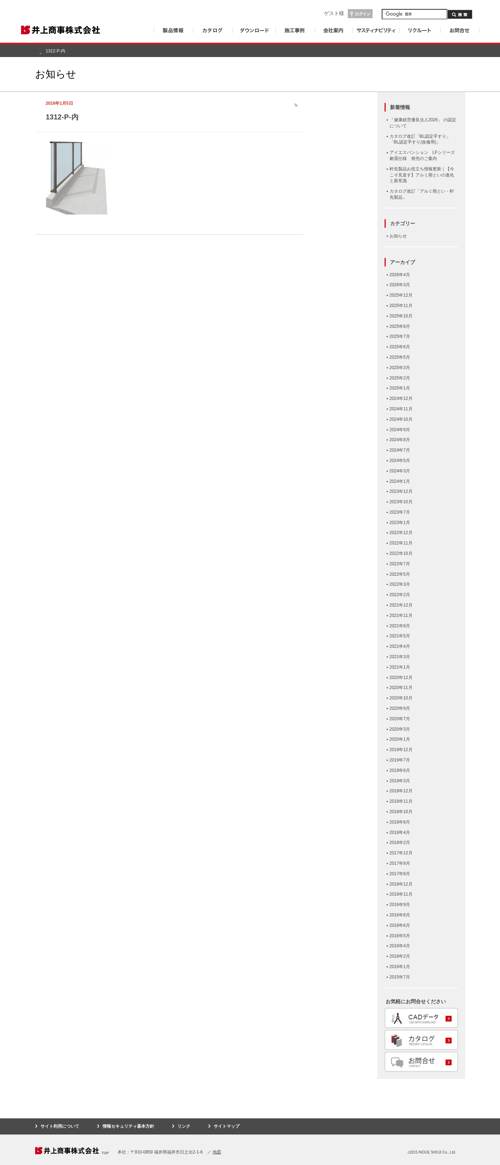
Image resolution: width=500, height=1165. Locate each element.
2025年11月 (401, 305)
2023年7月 (400, 512)
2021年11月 (401, 615)
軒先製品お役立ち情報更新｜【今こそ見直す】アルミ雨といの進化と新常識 (422, 175)
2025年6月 (400, 346)
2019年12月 (401, 749)
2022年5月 (400, 574)
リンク (183, 1126)
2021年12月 (401, 605)
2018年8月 (400, 822)
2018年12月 (401, 790)
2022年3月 (400, 584)
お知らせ (398, 236)
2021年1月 (400, 667)
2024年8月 (400, 439)
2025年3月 (400, 367)
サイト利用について (60, 1126)
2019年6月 (400, 770)
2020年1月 (400, 739)
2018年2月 (400, 842)
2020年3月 (400, 729)
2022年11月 (401, 543)
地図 (217, 1152)
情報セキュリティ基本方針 (128, 1126)
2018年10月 (401, 811)
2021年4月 (400, 646)
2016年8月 (400, 915)
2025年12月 (401, 295)
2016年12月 (401, 884)
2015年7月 (400, 977)
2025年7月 (400, 336)
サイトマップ (226, 1126)
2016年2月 (400, 956)
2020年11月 (401, 687)
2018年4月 (400, 832)
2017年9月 (400, 863)
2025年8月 (400, 326)
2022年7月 (400, 563)
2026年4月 (400, 274)
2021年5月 (400, 635)
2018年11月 (401, 801)
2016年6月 (400, 925)
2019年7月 (400, 760)
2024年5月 (400, 460)
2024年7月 (400, 450)
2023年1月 (400, 522)
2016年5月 (400, 935)
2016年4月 (400, 945)
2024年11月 (401, 408)
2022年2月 (400, 594)
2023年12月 (401, 491)
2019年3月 (400, 780)
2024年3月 (400, 470)
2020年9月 (400, 708)
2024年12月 (401, 398)
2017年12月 (401, 852)
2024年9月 (400, 429)
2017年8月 (400, 873)
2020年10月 (401, 698)
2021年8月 (400, 625)
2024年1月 (400, 481)
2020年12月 (401, 677)
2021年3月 (400, 656)
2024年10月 (401, 419)
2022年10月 (401, 553)
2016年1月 (400, 966)
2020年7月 (400, 718)
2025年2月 (400, 378)
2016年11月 (401, 894)
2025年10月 (401, 316)
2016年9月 (400, 904)
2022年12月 (401, 532)
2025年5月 (400, 357)
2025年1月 (400, 388)
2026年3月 (400, 284)
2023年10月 (401, 501)
